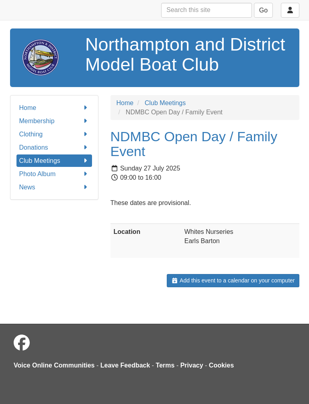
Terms (165, 365)
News (54, 187)
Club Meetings (54, 160)
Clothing (54, 134)
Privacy (191, 365)
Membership (54, 121)
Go (263, 10)
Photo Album (54, 174)
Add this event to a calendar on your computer (233, 280)
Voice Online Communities (54, 365)
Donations (54, 147)
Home (54, 107)
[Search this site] (206, 10)
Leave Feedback (125, 365)
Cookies (221, 365)
